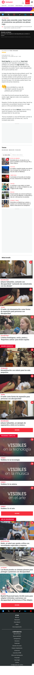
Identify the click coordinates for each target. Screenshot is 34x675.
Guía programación (17, 626)
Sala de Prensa (17, 633)
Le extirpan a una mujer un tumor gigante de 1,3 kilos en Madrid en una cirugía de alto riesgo (5, 186)
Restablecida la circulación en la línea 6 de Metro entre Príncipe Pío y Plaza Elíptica (5, 161)
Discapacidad (5, 150)
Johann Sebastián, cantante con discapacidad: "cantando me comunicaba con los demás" (16, 269)
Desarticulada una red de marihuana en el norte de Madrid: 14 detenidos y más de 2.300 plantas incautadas (5, 195)
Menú (32, 2)
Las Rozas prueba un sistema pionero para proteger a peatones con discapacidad (17, 556)
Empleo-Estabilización (17, 648)
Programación (28, 5)
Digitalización (5, 541)
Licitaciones (17, 650)
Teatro (3, 307)
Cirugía (12, 183)
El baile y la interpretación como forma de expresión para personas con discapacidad (16, 297)
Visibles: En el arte (17, 495)
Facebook (3, 14)
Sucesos (12, 166)
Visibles (3, 457)
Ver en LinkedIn (25, 611)
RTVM (17, 615)
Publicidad (17, 643)
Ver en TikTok (19, 611)
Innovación (11, 150)
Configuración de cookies (17, 664)
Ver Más (17, 430)
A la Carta (11, 5)
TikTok (19, 14)
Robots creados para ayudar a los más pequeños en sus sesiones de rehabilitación (17, 357)
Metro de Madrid (15, 158)
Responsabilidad (17, 636)
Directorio (17, 641)
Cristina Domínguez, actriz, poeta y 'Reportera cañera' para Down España (17, 324)
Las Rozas (4, 567)
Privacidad (17, 657)
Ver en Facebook (3, 611)
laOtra (17, 624)
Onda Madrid (19, 5)
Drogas (12, 192)
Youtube (31, 14)
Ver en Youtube (30, 611)
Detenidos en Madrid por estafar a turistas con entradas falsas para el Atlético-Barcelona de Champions (5, 203)
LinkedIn (25, 14)
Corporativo (17, 632)
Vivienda (3, 594)
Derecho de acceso (17, 645)
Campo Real (13, 175)
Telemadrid (17, 619)
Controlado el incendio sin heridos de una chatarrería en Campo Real (5, 178)
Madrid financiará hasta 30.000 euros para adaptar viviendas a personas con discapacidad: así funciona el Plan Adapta (17, 583)
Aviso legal (17, 660)
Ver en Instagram (14, 611)
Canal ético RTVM (17, 652)
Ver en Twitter (8, 611)
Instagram (14, 14)
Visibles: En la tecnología (17, 447)
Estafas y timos (14, 200)
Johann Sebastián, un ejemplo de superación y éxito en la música (13, 424)
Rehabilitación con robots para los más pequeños (15, 371)
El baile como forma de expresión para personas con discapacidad (15, 398)
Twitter (8, 14)
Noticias (4, 5)
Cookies (17, 662)
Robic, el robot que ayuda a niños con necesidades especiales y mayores (17, 530)
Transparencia (17, 638)
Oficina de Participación (17, 655)
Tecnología (5, 18)
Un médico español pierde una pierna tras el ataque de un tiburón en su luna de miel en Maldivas (5, 170)
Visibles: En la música (17, 471)
